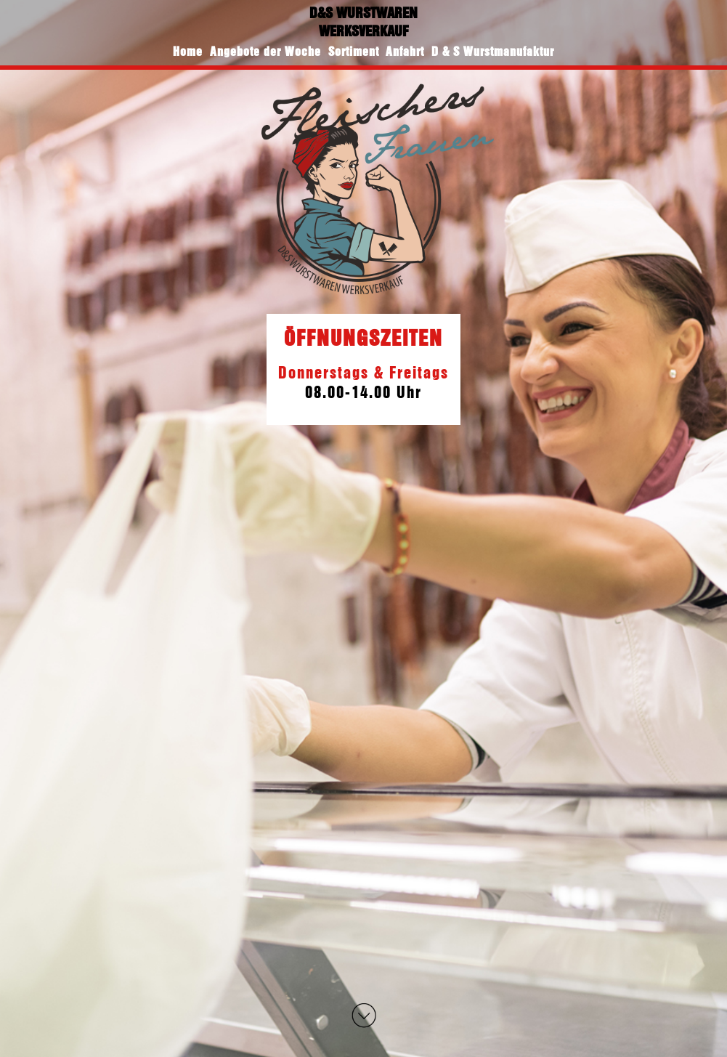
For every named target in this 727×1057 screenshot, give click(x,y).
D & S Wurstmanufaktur (492, 51)
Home (188, 51)
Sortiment (353, 51)
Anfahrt (405, 51)
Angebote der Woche (265, 51)
